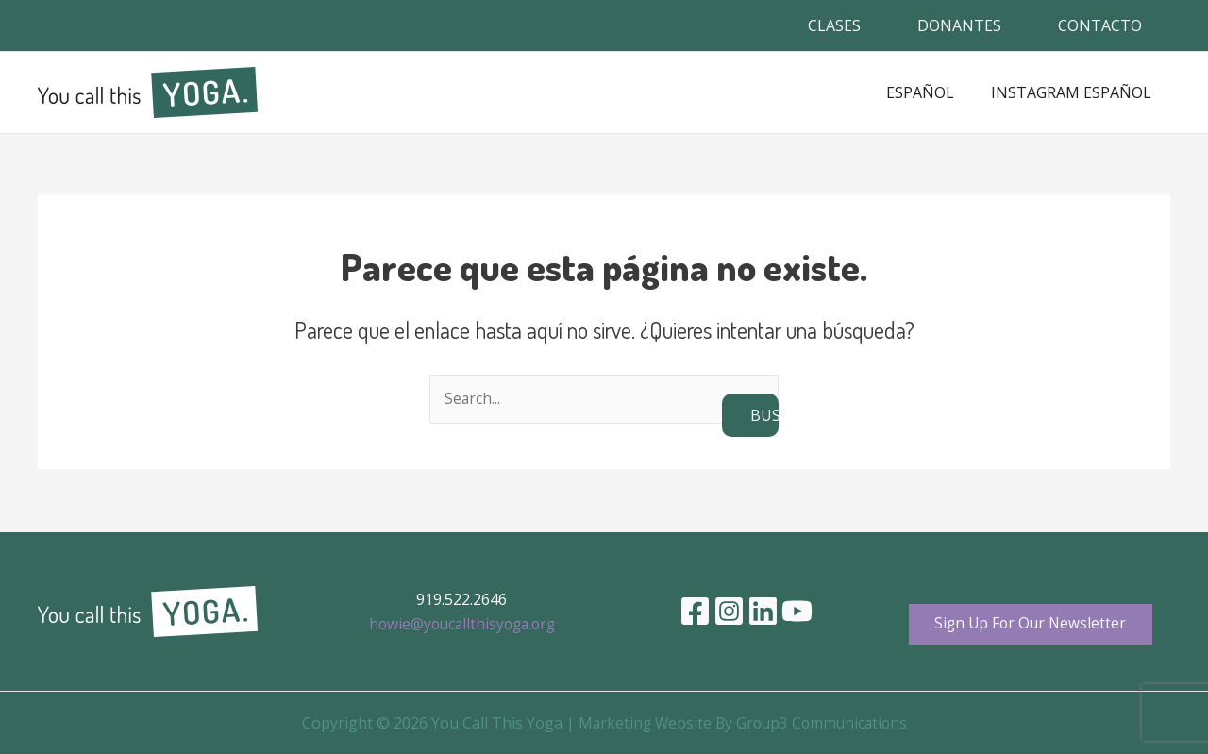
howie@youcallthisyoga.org (461, 622)
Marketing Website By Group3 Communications (743, 722)
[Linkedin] (763, 610)
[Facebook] (695, 610)
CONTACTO (1100, 25)
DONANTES (959, 25)
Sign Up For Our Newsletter (1030, 622)
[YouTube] (797, 610)
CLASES (834, 25)
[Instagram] (729, 610)
